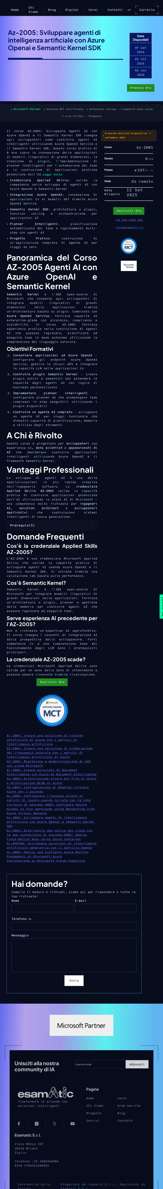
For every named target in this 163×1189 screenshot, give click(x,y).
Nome (15, 900)
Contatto (125, 1126)
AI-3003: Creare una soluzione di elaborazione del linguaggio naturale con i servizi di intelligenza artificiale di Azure (50, 753)
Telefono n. (21, 919)
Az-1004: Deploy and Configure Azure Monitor (48, 852)
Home (15, 9)
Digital (72, 9)
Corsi (93, 9)
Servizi (93, 1126)
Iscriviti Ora (52, 682)
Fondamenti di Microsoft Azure (34, 856)
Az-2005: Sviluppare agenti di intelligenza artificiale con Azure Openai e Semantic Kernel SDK (51, 822)
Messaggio (20, 935)
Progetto (94, 1119)
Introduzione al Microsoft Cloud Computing (46, 860)
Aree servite (128, 1112)
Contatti (115, 9)
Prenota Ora (140, 88)
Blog (52, 9)
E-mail (80, 900)
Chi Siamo (33, 10)
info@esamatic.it (130, 227)
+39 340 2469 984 (129, 220)
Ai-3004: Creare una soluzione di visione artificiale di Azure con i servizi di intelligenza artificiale (45, 740)
